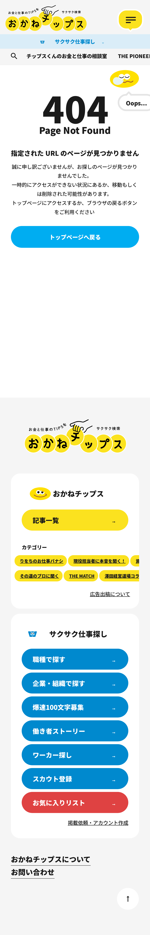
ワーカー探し (52, 754)
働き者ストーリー (59, 731)
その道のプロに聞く (39, 576)
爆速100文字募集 (58, 707)
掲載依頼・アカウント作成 (98, 822)
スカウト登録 (52, 778)
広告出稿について (110, 593)
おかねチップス (75, 436)
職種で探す (49, 659)
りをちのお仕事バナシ (41, 561)
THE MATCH (81, 576)
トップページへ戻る (75, 237)
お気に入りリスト (59, 802)
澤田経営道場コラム (124, 576)
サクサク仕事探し (75, 41)
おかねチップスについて (51, 859)
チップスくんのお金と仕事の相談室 (66, 55)
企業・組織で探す (59, 683)
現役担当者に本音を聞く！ (99, 561)
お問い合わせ (33, 872)
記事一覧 (46, 520)
